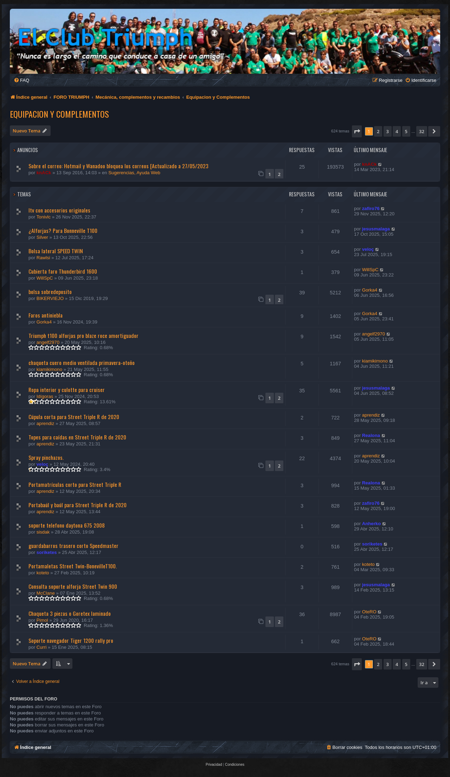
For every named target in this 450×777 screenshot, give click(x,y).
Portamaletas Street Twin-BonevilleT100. (72, 566)
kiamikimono (49, 369)
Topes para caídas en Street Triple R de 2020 (77, 437)
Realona (371, 435)
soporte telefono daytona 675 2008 (66, 525)
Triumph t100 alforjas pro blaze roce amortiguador (83, 335)
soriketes (47, 552)
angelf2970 (48, 342)
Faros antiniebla (45, 315)
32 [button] (421, 131)
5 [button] (406, 131)
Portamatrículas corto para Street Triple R (74, 484)
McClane (46, 593)
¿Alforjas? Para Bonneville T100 (62, 230)
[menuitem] (21, 80)
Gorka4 (369, 290)
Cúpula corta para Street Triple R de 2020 (73, 416)
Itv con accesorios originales (59, 210)
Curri (42, 647)
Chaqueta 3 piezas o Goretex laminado (69, 613)
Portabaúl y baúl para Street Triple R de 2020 (77, 505)
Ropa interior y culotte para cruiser (66, 389)
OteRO (369, 611)
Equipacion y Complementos (59, 113)
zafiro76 (371, 208)
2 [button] (378, 131)
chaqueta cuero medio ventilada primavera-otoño (81, 362)
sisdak (43, 532)
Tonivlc (44, 217)
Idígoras (45, 396)
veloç (368, 249)
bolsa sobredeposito (50, 291)
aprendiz (45, 423)
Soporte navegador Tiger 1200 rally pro (70, 640)
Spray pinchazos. (46, 457)
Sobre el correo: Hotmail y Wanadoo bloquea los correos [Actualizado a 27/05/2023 (118, 166)
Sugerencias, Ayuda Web (134, 172)
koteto (43, 572)
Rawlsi (43, 257)
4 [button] (397, 131)
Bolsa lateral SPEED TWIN (55, 251)
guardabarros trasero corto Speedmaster (73, 545)
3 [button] (387, 131)
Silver (42, 237)
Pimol (42, 620)
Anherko (371, 523)
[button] (357, 131)
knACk (44, 172)
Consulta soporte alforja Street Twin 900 (72, 586)
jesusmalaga (376, 228)
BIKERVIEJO (50, 298)
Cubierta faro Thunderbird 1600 (62, 271)
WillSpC (45, 278)
